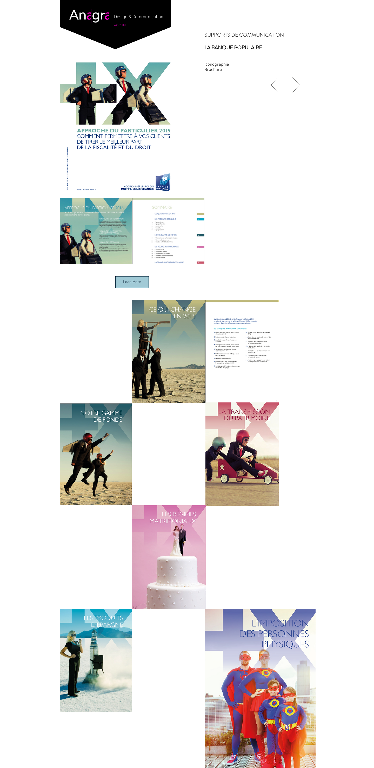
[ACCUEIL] (120, 25)
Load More (132, 282)
